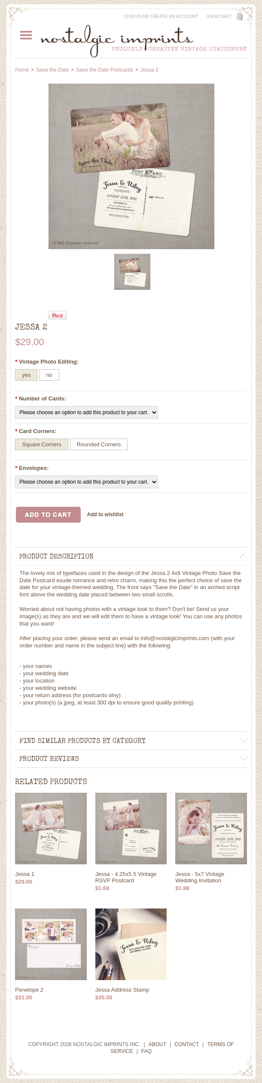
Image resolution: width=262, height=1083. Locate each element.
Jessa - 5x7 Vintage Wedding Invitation (199, 877)
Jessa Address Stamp (122, 990)
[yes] (26, 375)
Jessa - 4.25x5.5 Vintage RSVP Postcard (126, 877)
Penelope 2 (29, 990)
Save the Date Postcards (104, 70)
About (157, 1044)
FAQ (146, 1051)
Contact (186, 1044)
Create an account (174, 16)
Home (22, 70)
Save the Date (52, 70)
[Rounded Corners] (99, 444)
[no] (49, 375)
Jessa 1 (24, 874)
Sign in (132, 16)
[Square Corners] (41, 444)
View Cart (219, 16)
